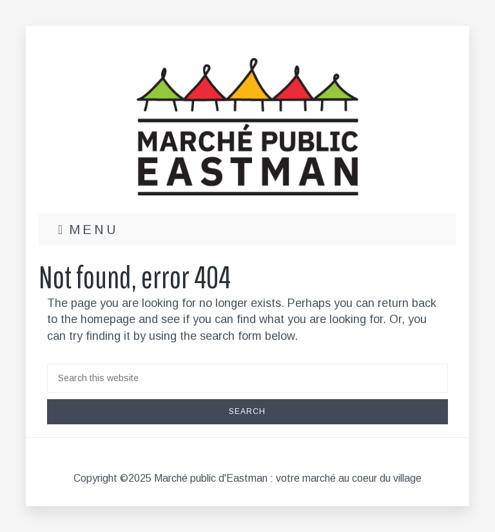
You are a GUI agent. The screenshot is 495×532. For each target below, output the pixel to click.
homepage (108, 319)
